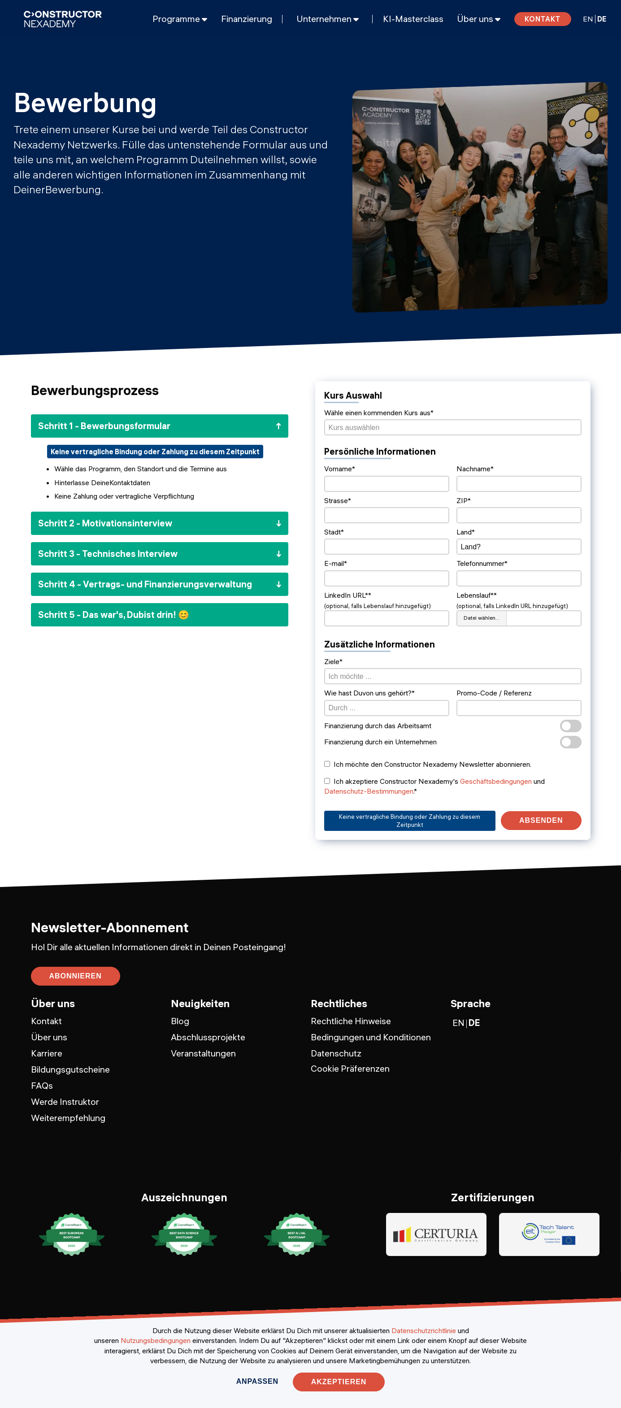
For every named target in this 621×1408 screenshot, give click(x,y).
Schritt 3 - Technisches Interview (108, 553)
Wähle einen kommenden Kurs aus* (379, 412)
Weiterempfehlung (68, 1117)
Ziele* (333, 661)
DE (601, 18)
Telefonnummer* (482, 563)
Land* (465, 531)
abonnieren (75, 976)
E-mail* (335, 563)
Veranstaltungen (203, 1053)
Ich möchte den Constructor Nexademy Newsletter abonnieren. (427, 764)
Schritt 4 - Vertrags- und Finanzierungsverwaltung (145, 584)
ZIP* (463, 500)
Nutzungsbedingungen (156, 1340)
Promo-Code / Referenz (494, 692)
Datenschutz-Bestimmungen (368, 791)
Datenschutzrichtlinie (423, 1330)
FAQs (42, 1085)
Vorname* (339, 468)
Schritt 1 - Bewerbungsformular (104, 425)
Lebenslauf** (476, 595)
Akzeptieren (338, 1382)
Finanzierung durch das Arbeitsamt (453, 726)
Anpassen (257, 1381)
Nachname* (475, 468)
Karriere (46, 1053)
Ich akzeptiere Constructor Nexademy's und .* (434, 786)
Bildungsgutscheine (70, 1069)
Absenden (541, 820)
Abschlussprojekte (208, 1037)
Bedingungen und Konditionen (371, 1037)
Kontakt (542, 18)
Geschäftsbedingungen (496, 781)
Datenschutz (336, 1053)
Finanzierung (246, 18)
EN (588, 18)
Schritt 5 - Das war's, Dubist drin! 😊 (113, 614)
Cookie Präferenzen (350, 1068)
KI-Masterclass (413, 18)
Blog (180, 1020)
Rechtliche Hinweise (351, 1020)
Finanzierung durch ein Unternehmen (453, 742)
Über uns (49, 1037)
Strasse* (337, 500)
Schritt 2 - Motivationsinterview (105, 523)
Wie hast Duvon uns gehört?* (369, 692)
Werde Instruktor (65, 1101)
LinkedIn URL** (347, 595)
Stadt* (334, 531)
